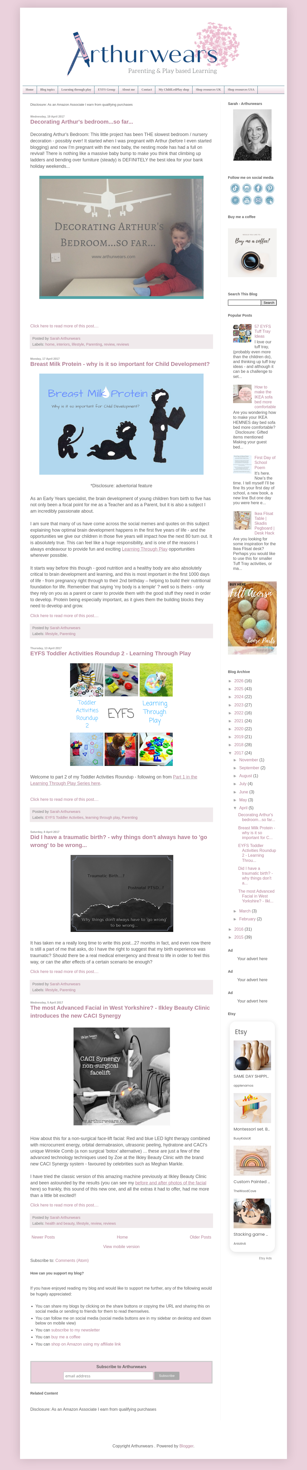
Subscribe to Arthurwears (121, 1367)
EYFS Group (106, 89)
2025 (239, 689)
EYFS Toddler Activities (64, 817)
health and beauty (59, 1223)
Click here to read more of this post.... (64, 326)
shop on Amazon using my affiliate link (86, 1344)
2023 (239, 705)
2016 (239, 929)
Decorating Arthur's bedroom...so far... (81, 122)
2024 (239, 697)
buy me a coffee (65, 1337)
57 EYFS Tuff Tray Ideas (262, 331)
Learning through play (76, 89)
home (49, 344)
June (244, 792)
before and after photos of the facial (170, 1182)
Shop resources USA (241, 89)
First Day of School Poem (264, 462)
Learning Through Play (145, 549)
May (243, 800)
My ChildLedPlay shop (174, 89)
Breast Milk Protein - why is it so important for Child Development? (120, 364)
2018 (239, 745)
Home (30, 89)
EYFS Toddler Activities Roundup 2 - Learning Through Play (110, 653)
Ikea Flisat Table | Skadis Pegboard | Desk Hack (264, 523)
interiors (63, 344)
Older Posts (200, 1237)
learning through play (102, 817)
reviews (123, 344)
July (243, 784)
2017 (239, 753)
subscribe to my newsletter (75, 1330)
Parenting (94, 344)
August (246, 776)
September (250, 768)
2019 (239, 737)
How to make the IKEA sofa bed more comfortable (265, 397)
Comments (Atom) (72, 1260)
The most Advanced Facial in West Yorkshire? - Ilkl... (256, 896)
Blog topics (47, 89)
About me (128, 89)
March (245, 911)
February (248, 919)
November (249, 760)
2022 (239, 713)
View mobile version (121, 1246)
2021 (239, 721)
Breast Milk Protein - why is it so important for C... (256, 833)
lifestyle (78, 344)
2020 (239, 729)
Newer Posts (43, 1237)
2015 (239, 937)
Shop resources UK (208, 89)
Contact (146, 89)
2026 (239, 681)
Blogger (186, 1446)
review (109, 344)
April (243, 808)
